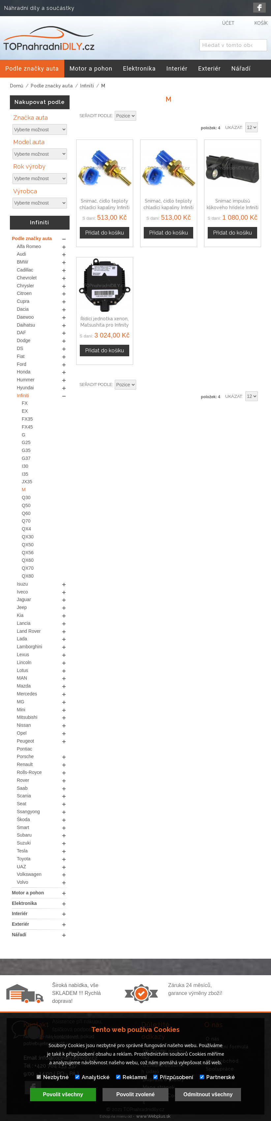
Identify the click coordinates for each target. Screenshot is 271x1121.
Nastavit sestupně (142, 116)
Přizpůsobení (173, 1077)
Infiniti (87, 85)
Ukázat (233, 127)
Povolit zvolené (135, 1094)
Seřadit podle (95, 115)
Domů (16, 85)
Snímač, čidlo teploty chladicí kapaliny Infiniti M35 (104, 207)
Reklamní (131, 1077)
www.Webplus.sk (153, 1116)
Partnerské (217, 1077)
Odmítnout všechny (207, 1094)
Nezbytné (53, 1077)
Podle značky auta (52, 85)
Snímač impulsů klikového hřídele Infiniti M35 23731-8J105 (232, 207)
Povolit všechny (63, 1094)
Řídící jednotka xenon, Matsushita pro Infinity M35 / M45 (104, 325)
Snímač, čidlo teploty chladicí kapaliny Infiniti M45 (168, 207)
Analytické (92, 1077)
